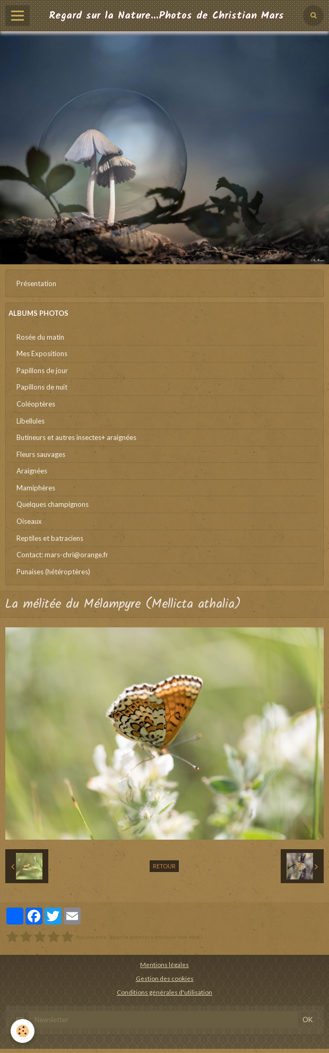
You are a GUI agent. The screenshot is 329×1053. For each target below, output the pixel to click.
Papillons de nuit (41, 387)
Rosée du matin (40, 337)
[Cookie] (22, 1031)
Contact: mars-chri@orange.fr (62, 554)
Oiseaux (29, 521)
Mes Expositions (41, 353)
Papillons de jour (42, 370)
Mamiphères (35, 488)
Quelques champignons (52, 504)
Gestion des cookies (165, 978)
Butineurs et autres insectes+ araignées (76, 437)
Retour (164, 865)
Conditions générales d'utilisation (164, 992)
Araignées (31, 471)
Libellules (30, 421)
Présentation (36, 283)
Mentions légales (164, 964)
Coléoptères (35, 404)
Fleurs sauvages (40, 454)
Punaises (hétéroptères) (53, 571)
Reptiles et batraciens (49, 538)
